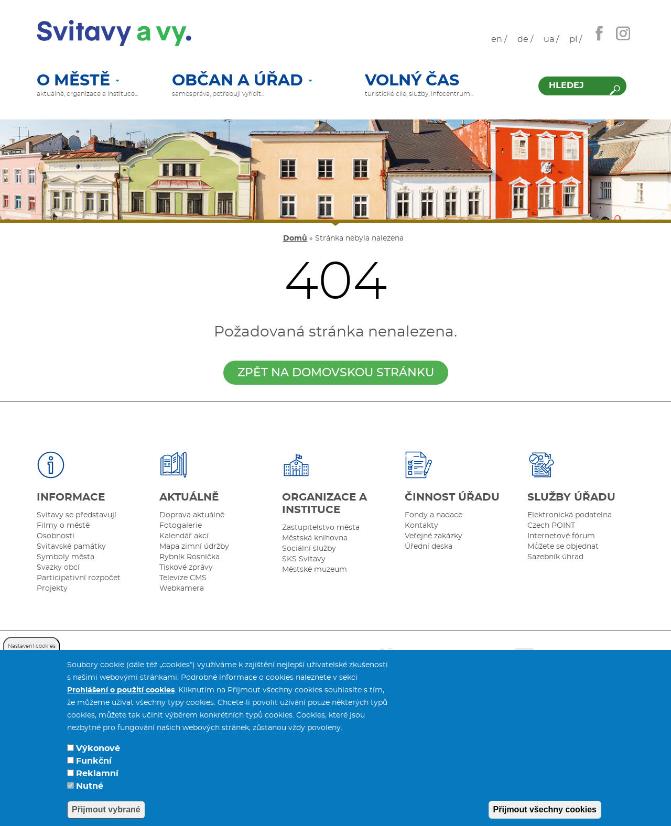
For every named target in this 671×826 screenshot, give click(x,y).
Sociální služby (309, 548)
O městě (78, 81)
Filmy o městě (63, 525)
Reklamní (97, 788)
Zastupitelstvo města (321, 527)
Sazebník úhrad (555, 557)
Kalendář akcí (184, 536)
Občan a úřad (242, 81)
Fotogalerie (180, 525)
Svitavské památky (71, 546)
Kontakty (421, 525)
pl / (575, 39)
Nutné (89, 800)
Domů (295, 238)
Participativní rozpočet (79, 578)
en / (499, 39)
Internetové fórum (561, 536)
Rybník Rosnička (189, 557)
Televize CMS (183, 578)
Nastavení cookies (32, 660)
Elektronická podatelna (569, 515)
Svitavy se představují (76, 515)
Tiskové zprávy (186, 567)
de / (525, 39)
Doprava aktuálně (191, 515)
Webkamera (181, 588)
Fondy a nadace (433, 515)
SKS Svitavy (304, 559)
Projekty (52, 588)
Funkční (94, 775)
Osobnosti (55, 536)
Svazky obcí (58, 567)
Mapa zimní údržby (194, 546)
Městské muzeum (314, 569)
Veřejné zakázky (433, 536)
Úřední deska (428, 546)
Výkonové (98, 762)
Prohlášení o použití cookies (121, 704)
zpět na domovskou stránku (335, 372)
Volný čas (412, 81)
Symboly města (65, 557)
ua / (551, 39)
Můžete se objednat (563, 546)
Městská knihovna (315, 538)
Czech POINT (551, 525)
